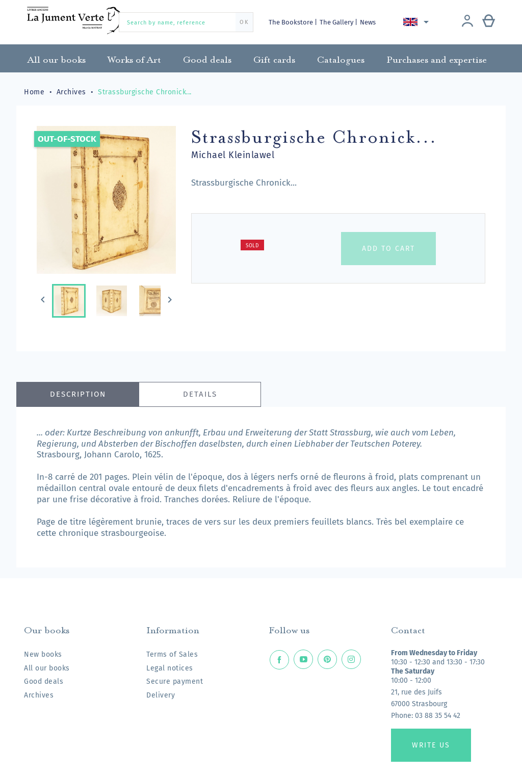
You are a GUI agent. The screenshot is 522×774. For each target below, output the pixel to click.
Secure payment (174, 681)
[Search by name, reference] (186, 22)
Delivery (160, 695)
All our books (47, 668)
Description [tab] (78, 394)
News (368, 22)
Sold (252, 246)
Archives (39, 695)
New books (43, 654)
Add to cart (388, 248)
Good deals (43, 681)
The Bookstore (292, 22)
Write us (431, 745)
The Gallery (337, 22)
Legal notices (169, 668)
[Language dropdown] (417, 22)
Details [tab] (200, 394)
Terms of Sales (172, 654)
